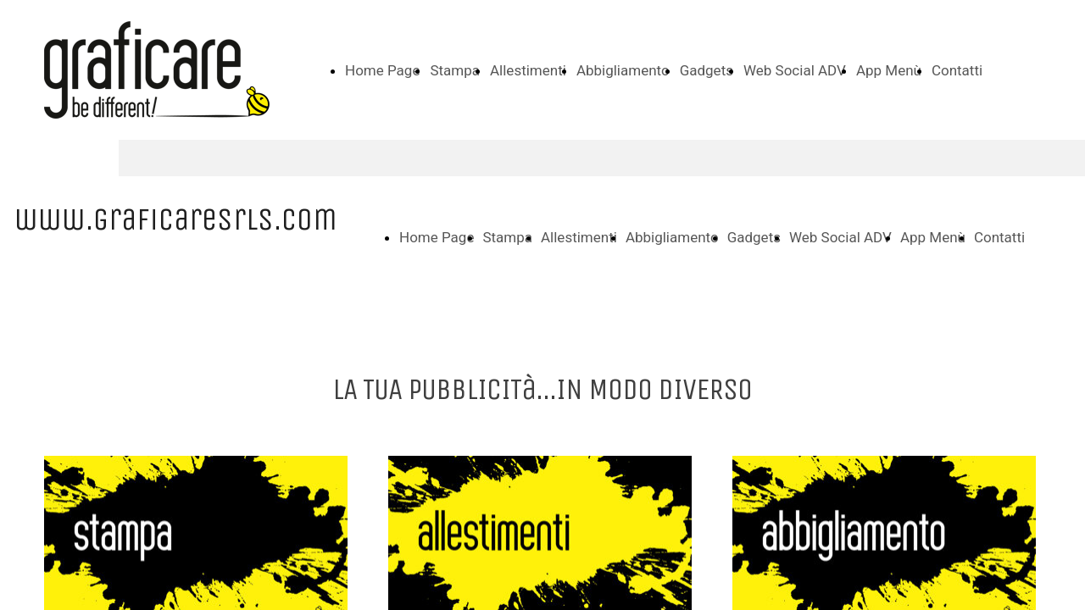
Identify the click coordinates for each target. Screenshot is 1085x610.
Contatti (957, 70)
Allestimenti (528, 70)
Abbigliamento (623, 70)
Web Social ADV (794, 70)
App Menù (888, 70)
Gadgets (706, 70)
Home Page (382, 70)
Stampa (455, 70)
